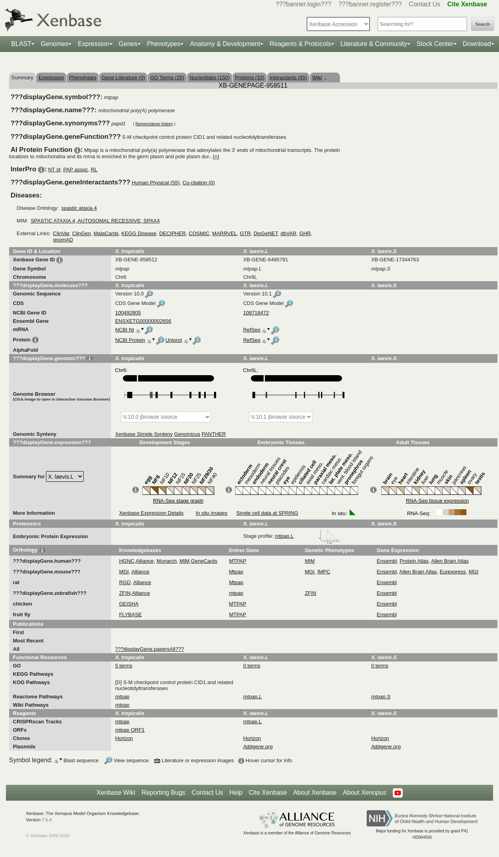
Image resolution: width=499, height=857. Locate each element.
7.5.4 (47, 819)
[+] (216, 156)
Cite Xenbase (268, 792)
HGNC (126, 561)
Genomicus (187, 434)
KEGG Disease (138, 233)
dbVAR (288, 233)
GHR (305, 233)
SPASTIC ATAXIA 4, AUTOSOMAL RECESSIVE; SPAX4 (95, 221)
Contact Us (424, 4)
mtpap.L (307, 536)
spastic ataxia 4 (79, 208)
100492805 (128, 313)
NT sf (54, 170)
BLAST (21, 43)
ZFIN (124, 593)
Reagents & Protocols (300, 43)
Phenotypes (164, 43)
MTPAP (238, 561)
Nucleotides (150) (209, 78)
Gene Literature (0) (123, 78)
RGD (124, 582)
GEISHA (128, 604)
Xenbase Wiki (115, 792)
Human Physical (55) (156, 183)
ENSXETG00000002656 (143, 321)
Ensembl (387, 561)
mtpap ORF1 (129, 730)
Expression (93, 43)
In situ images (212, 513)
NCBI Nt (124, 330)
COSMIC (199, 233)
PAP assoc (75, 170)
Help (236, 792)
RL (94, 170)
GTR (245, 233)
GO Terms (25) (167, 78)
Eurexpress (453, 572)
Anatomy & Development (225, 43)
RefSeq (251, 330)
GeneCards (204, 561)
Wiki (319, 78)
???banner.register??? (370, 4)
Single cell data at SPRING (267, 513)
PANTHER (214, 434)
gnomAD (63, 240)
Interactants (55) (288, 78)
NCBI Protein (130, 340)
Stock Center (435, 43)
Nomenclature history (154, 124)
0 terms (251, 666)
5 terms (123, 666)
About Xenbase (314, 792)
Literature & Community (373, 43)
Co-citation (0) (198, 183)
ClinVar (61, 233)
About (364, 792)
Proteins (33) (249, 78)
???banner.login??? (303, 4)
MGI (124, 572)
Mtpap (236, 572)
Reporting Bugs (163, 792)
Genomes (54, 43)
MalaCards (106, 233)
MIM (184, 561)
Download (477, 43)
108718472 (256, 313)
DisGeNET (266, 233)
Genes (128, 43)
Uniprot (173, 340)
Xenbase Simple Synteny (143, 434)
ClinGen (81, 233)
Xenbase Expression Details (151, 513)
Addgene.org (257, 747)
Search (482, 24)
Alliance (145, 561)
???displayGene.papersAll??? (149, 649)
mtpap (236, 593)
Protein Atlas (414, 561)
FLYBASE (130, 614)
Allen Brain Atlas (450, 561)
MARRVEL (224, 233)
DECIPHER (172, 233)
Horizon (124, 738)
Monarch (167, 561)
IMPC (324, 572)
